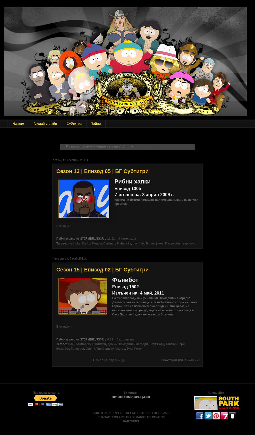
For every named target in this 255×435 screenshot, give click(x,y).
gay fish (138, 243)
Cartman (109, 243)
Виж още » (63, 226)
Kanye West (173, 243)
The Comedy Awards (110, 348)
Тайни (96, 123)
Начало (18, 123)
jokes (159, 243)
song (192, 243)
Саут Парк (156, 344)
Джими (113, 344)
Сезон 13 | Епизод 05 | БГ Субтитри (102, 171)
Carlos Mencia (92, 243)
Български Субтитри (91, 344)
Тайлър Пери (175, 344)
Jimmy (149, 243)
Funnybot (77, 348)
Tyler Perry (134, 348)
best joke (74, 243)
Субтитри (74, 123)
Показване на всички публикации (162, 146)
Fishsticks (124, 243)
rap (185, 243)
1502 (71, 344)
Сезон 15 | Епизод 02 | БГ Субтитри (102, 270)
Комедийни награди (133, 344)
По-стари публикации (180, 360)
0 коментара (127, 238)
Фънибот (62, 348)
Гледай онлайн (45, 123)
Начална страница (109, 360)
